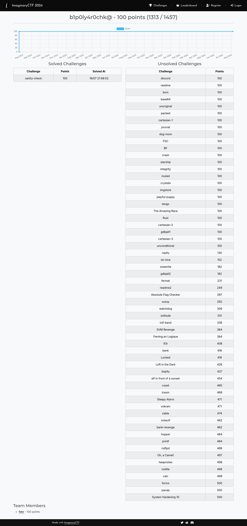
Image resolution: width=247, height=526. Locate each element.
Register (213, 5)
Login (236, 5)
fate (21, 511)
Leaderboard (186, 5)
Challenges (158, 5)
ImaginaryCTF (71, 522)
